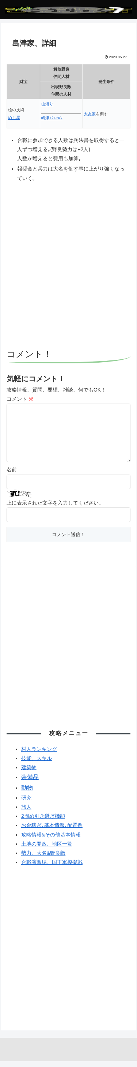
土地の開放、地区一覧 (46, 850)
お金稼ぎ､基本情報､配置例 (52, 831)
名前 (12, 475)
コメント (20, 399)
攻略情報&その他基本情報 (51, 840)
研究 (26, 803)
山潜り (47, 104)
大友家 (90, 114)
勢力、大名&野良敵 (43, 859)
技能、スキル (36, 764)
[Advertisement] (68, 267)
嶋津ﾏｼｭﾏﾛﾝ (51, 118)
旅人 (26, 813)
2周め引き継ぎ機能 (43, 822)
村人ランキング (39, 755)
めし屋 (14, 117)
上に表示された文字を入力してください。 (55, 509)
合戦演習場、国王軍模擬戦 (52, 868)
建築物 (29, 773)
